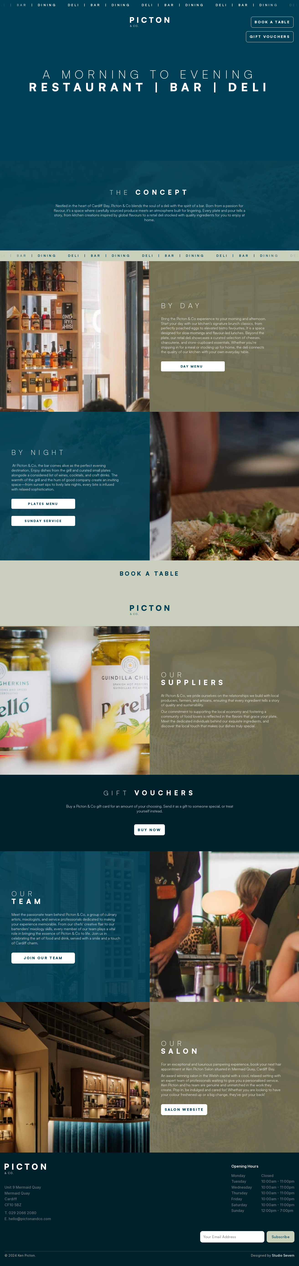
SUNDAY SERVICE (43, 521)
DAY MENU (192, 366)
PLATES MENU (43, 504)
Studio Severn (283, 1255)
